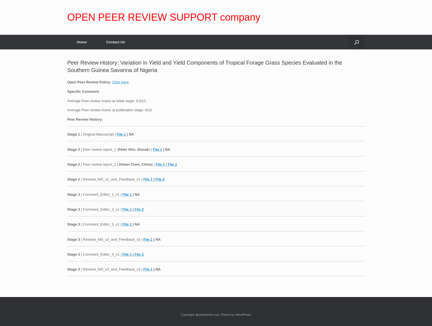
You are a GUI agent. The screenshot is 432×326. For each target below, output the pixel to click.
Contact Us (115, 42)
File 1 (121, 134)
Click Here (120, 82)
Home (82, 42)
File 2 (172, 164)
